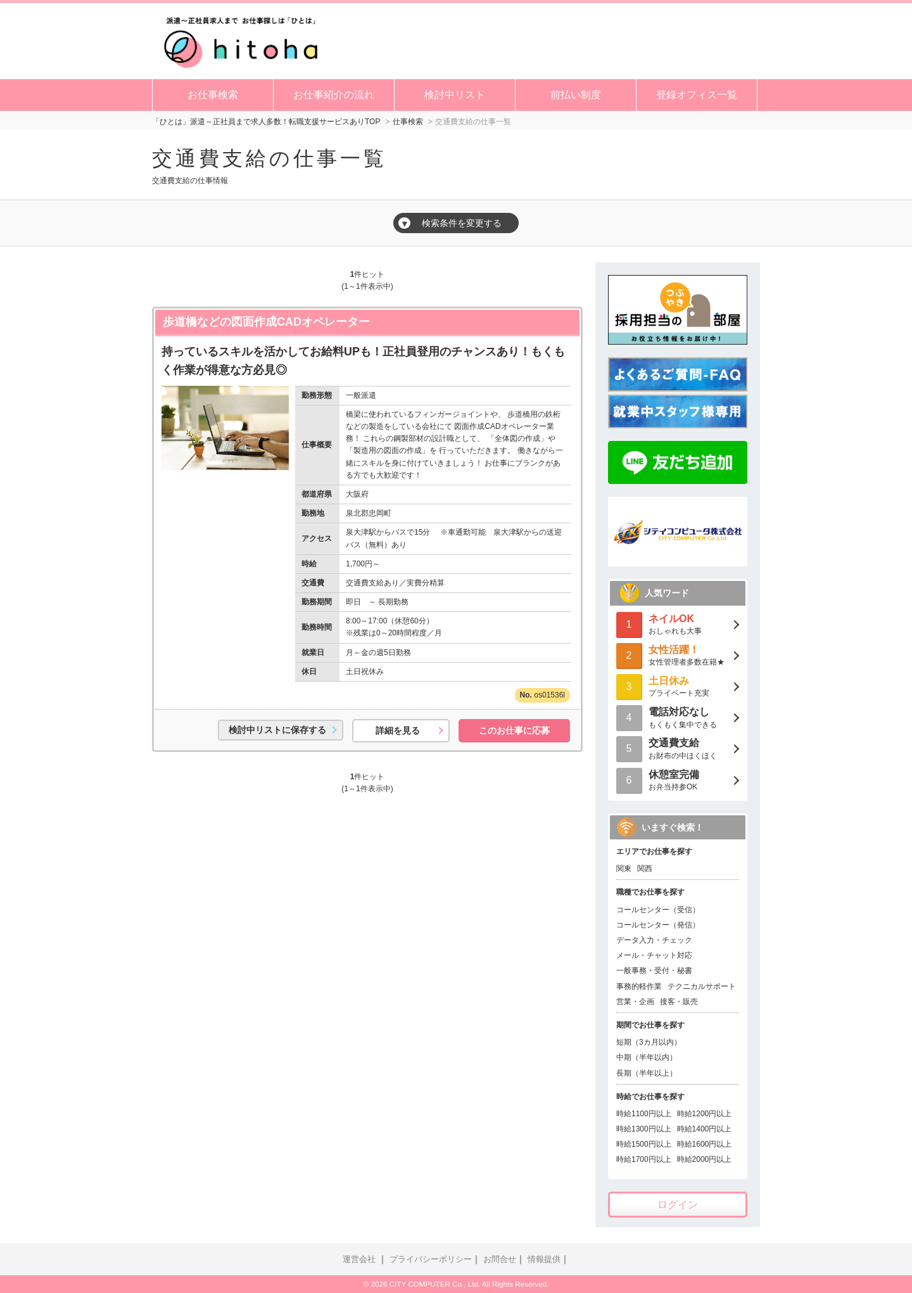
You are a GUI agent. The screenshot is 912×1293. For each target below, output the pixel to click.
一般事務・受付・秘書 (654, 970)
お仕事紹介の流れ (333, 94)
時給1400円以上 (704, 1128)
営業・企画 (635, 1001)
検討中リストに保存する (277, 730)
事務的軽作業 (639, 986)
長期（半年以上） (646, 1073)
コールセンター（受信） (658, 909)
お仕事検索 (212, 94)
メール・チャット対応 (654, 955)
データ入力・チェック (654, 940)
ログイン (677, 1204)
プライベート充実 (677, 685)
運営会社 (359, 1259)
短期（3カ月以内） (648, 1042)
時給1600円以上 (704, 1144)
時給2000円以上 (704, 1159)
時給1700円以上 (643, 1159)
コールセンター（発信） (658, 924)
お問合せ (499, 1259)
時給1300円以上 (643, 1128)
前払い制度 (575, 94)
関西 (644, 868)
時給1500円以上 (643, 1144)
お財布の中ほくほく (677, 748)
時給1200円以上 (704, 1113)
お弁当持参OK (677, 779)
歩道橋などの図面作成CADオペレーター (266, 321)
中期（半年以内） (646, 1057)
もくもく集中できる (677, 717)
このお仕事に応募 (514, 730)
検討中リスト (454, 94)
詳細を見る (398, 730)
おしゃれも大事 (677, 623)
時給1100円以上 (643, 1113)
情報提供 (544, 1259)
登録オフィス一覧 (696, 94)
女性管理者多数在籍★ (677, 654)
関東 (623, 868)
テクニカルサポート (702, 986)
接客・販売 (679, 1001)
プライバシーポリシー (431, 1259)
